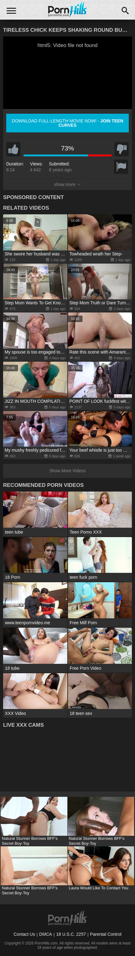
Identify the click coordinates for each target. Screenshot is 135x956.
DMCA (45, 934)
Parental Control (105, 934)
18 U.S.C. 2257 (71, 934)
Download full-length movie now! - (67, 123)
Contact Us (24, 934)
